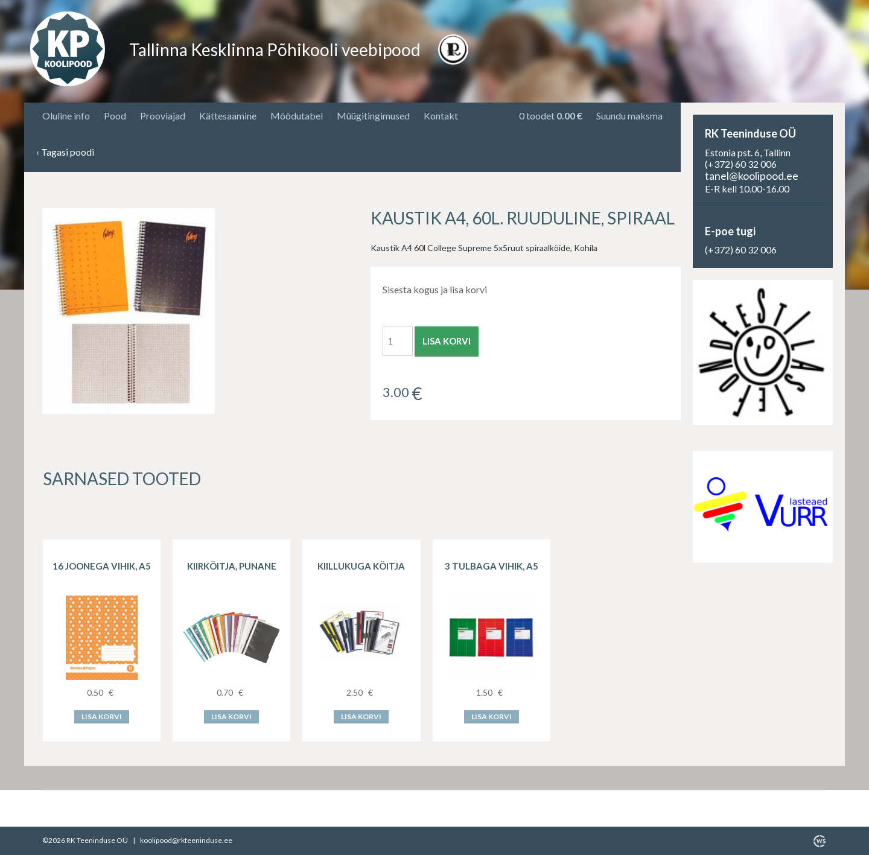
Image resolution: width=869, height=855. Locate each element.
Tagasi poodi (65, 152)
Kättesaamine (227, 115)
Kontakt (441, 115)
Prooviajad (162, 115)
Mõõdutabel (296, 115)
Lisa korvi (446, 340)
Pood (115, 115)
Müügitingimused (373, 115)
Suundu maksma (629, 115)
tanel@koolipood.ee (751, 175)
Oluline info (66, 115)
